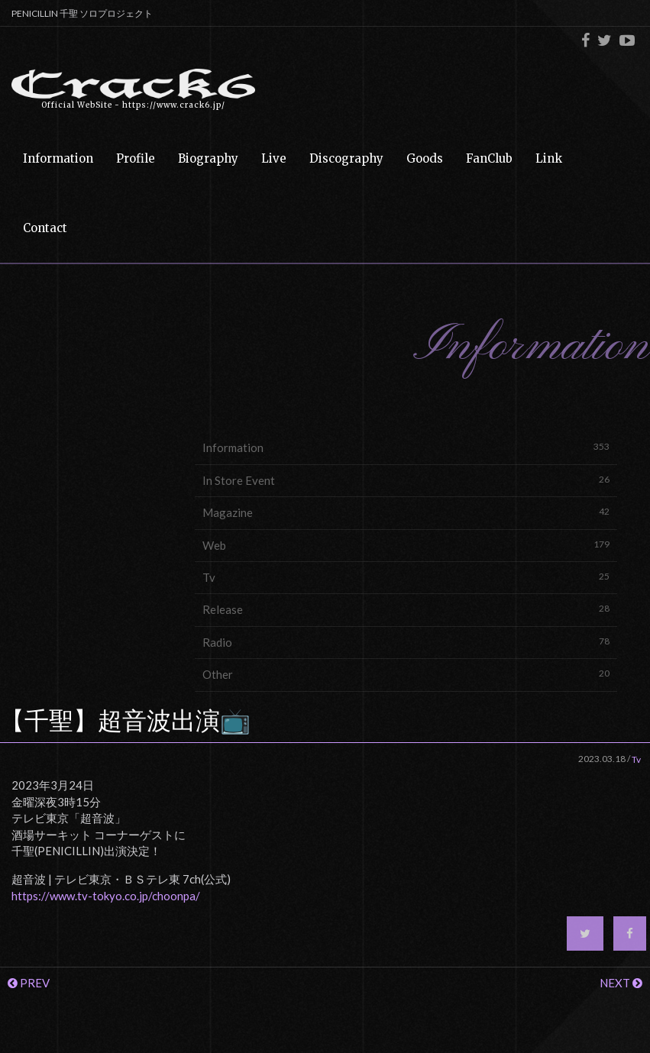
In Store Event (406, 480)
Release (406, 609)
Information (406, 447)
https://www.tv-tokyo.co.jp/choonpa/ (105, 896)
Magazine (406, 512)
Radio (406, 642)
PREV (29, 983)
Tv (406, 577)
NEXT (621, 983)
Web (406, 545)
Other (406, 674)
